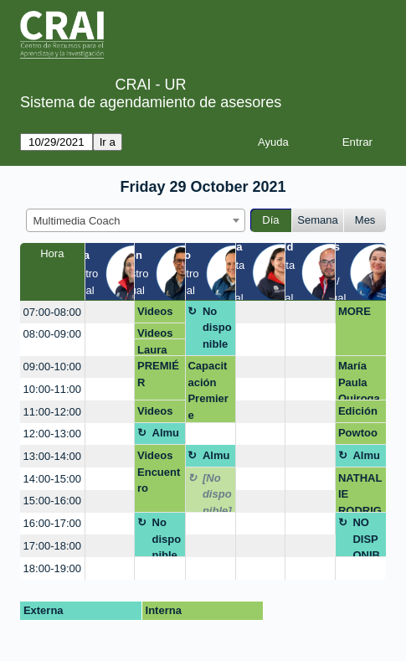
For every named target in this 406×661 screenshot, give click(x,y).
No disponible (217, 327)
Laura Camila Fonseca (159, 349)
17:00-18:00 (52, 546)
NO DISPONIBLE (366, 536)
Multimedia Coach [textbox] (77, 220)
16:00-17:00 (52, 523)
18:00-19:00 (52, 568)
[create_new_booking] (110, 312)
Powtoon (358, 435)
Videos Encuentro (158, 314)
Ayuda (273, 142)
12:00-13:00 (52, 433)
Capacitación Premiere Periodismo (209, 390)
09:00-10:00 (52, 366)
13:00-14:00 (52, 456)
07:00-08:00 (52, 312)
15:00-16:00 (52, 500)
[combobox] (135, 220)
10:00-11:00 (52, 389)
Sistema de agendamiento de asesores (150, 102)
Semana (317, 220)
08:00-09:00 (52, 334)
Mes (365, 220)
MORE (354, 311)
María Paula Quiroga (359, 379)
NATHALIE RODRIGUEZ (360, 492)
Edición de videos (358, 414)
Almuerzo (166, 435)
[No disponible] (217, 492)
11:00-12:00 (52, 411)
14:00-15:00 (52, 479)
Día (270, 220)
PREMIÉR (158, 374)
